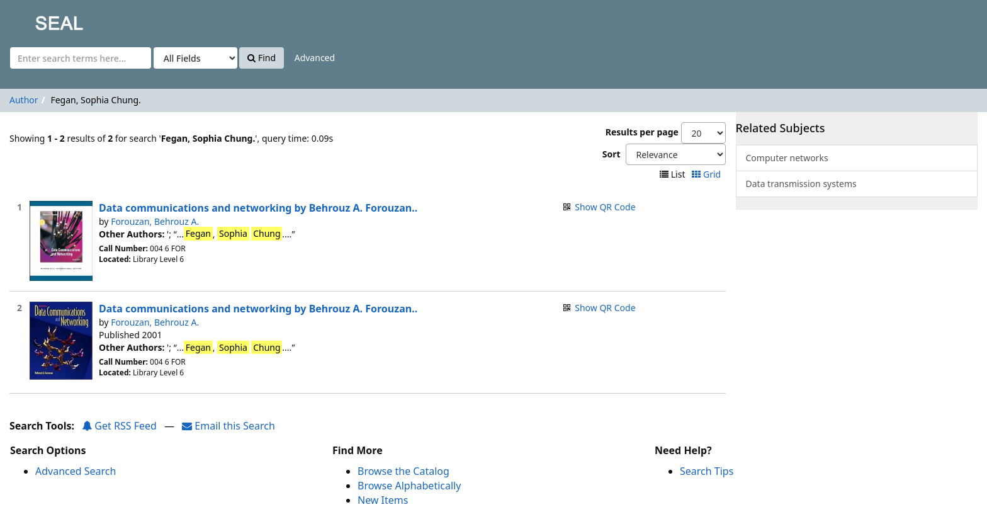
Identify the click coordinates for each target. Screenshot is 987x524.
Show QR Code (605, 207)
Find (261, 58)
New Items (383, 500)
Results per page (642, 132)
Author (23, 100)
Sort (611, 154)
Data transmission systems (801, 184)
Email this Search (228, 426)
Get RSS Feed (119, 426)
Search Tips (706, 471)
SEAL (34, 19)
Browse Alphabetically (409, 486)
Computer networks (787, 158)
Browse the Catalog (403, 471)
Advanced (315, 58)
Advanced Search (75, 471)
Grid (707, 174)
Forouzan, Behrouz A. (155, 221)
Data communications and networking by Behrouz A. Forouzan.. (258, 208)
